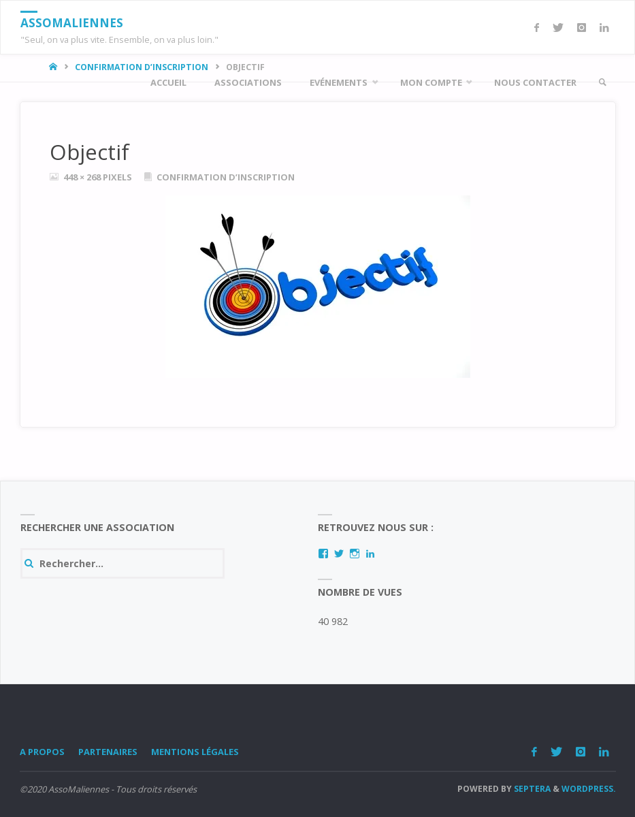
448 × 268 (83, 177)
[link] (602, 82)
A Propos (42, 752)
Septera (531, 789)
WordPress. (588, 789)
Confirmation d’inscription (226, 177)
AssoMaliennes (71, 23)
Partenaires (107, 752)
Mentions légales (195, 752)
